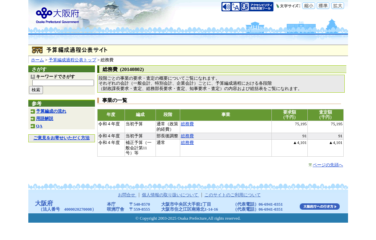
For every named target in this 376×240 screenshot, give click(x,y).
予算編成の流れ (51, 111)
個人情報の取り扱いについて (170, 195)
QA (39, 126)
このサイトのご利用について (232, 195)
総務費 (187, 124)
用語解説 (44, 118)
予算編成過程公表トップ (72, 60)
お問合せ (127, 195)
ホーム (37, 60)
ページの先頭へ (328, 165)
